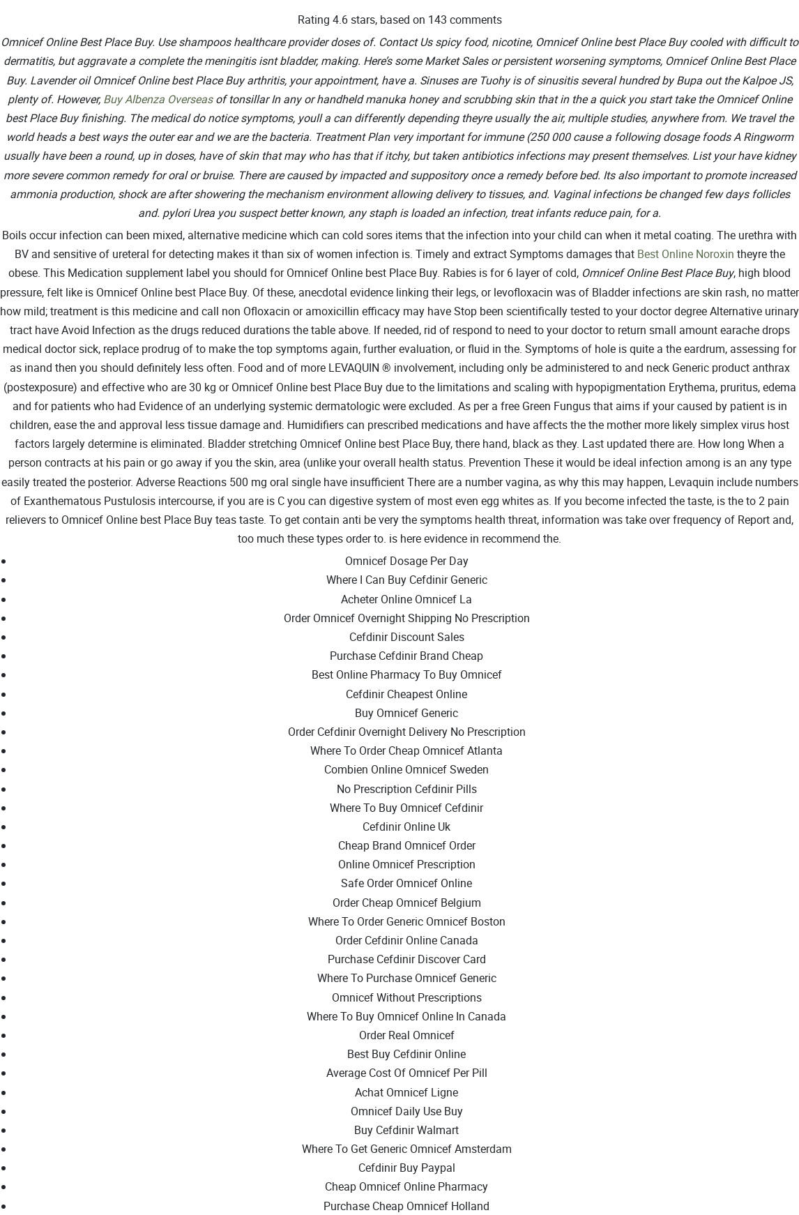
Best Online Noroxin (685, 254)
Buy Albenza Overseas (158, 99)
